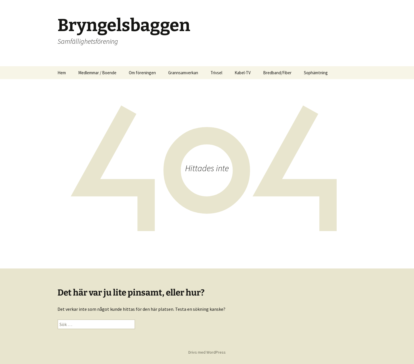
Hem (61, 72)
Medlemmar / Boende (97, 72)
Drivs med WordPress (207, 352)
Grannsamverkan (183, 72)
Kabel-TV (243, 72)
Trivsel (216, 72)
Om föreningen (142, 72)
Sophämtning (316, 72)
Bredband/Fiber (277, 72)
